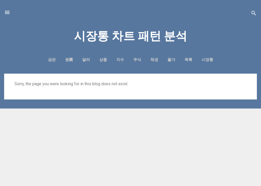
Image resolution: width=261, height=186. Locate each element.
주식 (137, 59)
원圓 (69, 59)
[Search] (254, 14)
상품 (103, 59)
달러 (86, 59)
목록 (188, 59)
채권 (154, 59)
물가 (171, 59)
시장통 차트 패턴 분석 (130, 36)
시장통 (207, 59)
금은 (52, 59)
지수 (120, 59)
